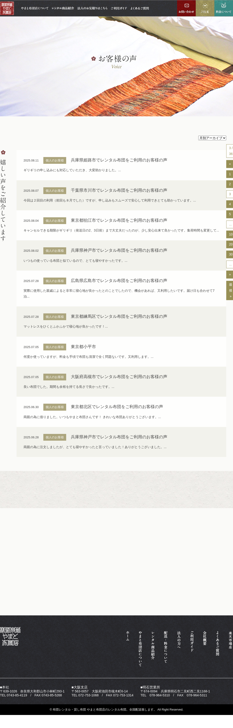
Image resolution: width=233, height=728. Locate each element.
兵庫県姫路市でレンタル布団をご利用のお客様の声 (119, 160)
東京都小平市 (83, 346)
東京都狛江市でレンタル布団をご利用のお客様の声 (119, 220)
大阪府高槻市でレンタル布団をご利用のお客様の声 (119, 376)
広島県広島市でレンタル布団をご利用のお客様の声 (119, 280)
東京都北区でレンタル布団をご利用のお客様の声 (117, 406)
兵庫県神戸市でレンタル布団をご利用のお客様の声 (119, 250)
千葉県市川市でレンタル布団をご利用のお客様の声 (119, 190)
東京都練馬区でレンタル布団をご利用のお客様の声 (119, 316)
